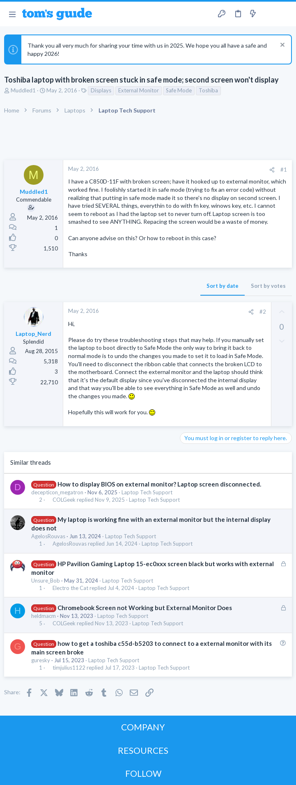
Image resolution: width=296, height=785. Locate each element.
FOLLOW (143, 773)
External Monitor (138, 90)
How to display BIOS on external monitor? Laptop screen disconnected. (159, 484)
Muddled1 (23, 90)
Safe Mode (179, 90)
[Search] (285, 14)
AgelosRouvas (48, 536)
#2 (262, 311)
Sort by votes (268, 285)
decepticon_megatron (57, 492)
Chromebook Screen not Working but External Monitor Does (144, 607)
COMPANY (143, 727)
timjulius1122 (69, 667)
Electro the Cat (70, 588)
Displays (101, 90)
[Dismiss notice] (281, 45)
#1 (283, 169)
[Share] (272, 170)
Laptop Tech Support (147, 492)
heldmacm (43, 616)
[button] (12, 14)
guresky (40, 660)
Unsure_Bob (45, 580)
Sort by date (223, 285)
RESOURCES (143, 750)
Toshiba (208, 90)
